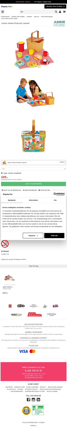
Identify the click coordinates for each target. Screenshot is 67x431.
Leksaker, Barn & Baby (18, 17)
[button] (64, 12)
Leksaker (29, 17)
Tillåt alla (54, 235)
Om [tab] (55, 200)
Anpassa (33, 235)
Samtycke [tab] (12, 200)
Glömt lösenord (32, 387)
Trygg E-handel (52, 391)
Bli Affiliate (11, 389)
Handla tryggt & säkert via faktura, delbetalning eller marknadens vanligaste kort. (33, 348)
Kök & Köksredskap (47, 17)
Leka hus (36, 17)
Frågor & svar (19, 387)
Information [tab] (33, 200)
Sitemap (42, 423)
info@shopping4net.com (33, 378)
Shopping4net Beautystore (35, 391)
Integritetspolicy (31, 389)
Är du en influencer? (55, 387)
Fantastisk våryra (23, 2)
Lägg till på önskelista (11, 190)
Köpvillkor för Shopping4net (50, 389)
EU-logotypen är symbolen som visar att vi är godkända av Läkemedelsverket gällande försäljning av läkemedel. (33, 340)
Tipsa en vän (44, 190)
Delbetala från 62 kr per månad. (11, 180)
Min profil (9, 387)
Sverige (33, 426)
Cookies (20, 389)
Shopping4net (5, 17)
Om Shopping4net (17, 391)
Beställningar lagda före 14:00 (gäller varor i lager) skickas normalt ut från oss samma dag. (33, 333)
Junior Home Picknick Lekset (9, 19)
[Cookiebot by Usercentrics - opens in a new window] (55, 194)
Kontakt (43, 387)
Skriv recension (30, 190)
